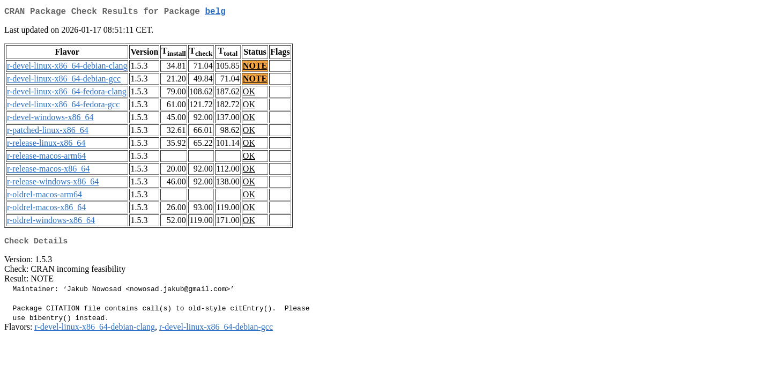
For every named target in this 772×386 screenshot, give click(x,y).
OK (249, 93)
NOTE (255, 67)
